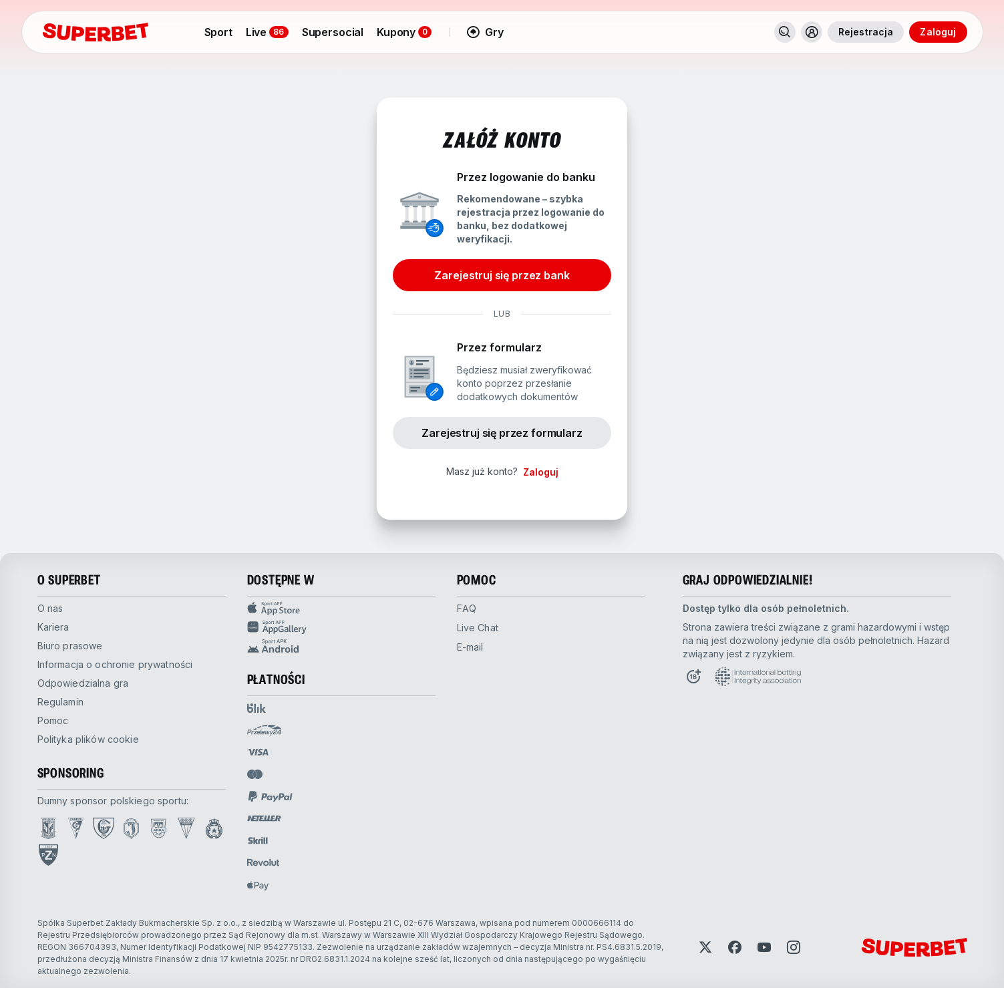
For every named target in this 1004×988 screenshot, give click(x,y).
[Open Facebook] (734, 947)
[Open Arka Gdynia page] (158, 828)
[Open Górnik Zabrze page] (75, 828)
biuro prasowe (70, 645)
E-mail (470, 647)
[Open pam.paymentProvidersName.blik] (256, 708)
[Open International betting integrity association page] (758, 676)
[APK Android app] (341, 646)
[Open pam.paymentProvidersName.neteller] (264, 818)
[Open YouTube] (764, 947)
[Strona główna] (95, 32)
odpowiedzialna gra (83, 683)
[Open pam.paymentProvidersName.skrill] (258, 840)
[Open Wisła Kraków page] (214, 828)
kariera (53, 627)
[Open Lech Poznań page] (48, 828)
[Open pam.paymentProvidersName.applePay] (258, 885)
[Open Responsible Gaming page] (693, 676)
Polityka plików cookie (88, 739)
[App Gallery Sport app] (341, 627)
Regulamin (60, 701)
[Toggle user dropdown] (811, 32)
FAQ (466, 608)
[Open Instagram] (793, 947)
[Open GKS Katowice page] (103, 828)
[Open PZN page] (48, 855)
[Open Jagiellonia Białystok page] (131, 828)
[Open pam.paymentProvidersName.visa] (258, 752)
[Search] (785, 32)
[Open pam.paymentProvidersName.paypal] (270, 796)
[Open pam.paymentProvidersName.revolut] (263, 862)
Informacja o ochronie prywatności (115, 664)
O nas (50, 608)
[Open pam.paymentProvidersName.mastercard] (255, 774)
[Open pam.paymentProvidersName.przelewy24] (264, 730)
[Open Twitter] (705, 947)
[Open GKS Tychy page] (186, 828)
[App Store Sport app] (341, 608)
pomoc (53, 720)
